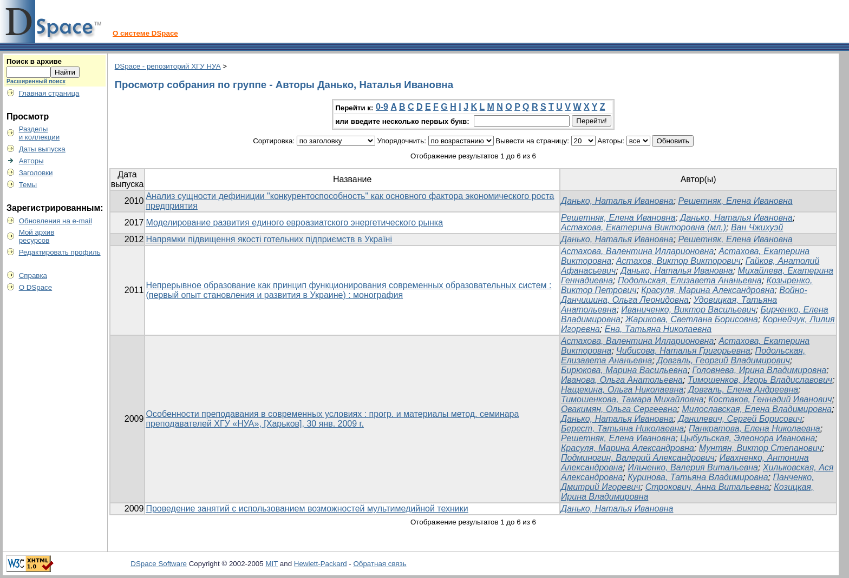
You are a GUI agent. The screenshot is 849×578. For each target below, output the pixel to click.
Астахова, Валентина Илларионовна (637, 251)
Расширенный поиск (36, 81)
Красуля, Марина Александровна (707, 290)
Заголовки (36, 173)
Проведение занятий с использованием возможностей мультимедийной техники (307, 508)
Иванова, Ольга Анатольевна (622, 379)
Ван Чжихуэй (757, 227)
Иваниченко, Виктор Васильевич (688, 309)
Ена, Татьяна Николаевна (658, 329)
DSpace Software (158, 564)
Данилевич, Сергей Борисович (740, 418)
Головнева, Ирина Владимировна (760, 370)
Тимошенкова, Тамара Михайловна (632, 399)
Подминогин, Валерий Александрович (638, 457)
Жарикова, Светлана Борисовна (691, 319)
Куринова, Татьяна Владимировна (698, 477)
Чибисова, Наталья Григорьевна (683, 350)
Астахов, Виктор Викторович (678, 260)
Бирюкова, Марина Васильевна (624, 370)
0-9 (382, 106)
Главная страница (49, 93)
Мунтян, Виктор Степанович (760, 448)
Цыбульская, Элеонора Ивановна (747, 438)
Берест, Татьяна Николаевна (622, 428)
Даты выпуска (42, 149)
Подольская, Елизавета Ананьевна (690, 280)
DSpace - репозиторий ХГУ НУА (168, 66)
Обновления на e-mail (55, 221)
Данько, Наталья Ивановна (617, 200)
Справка (33, 275)
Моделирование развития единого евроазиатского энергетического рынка (294, 222)
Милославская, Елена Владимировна (757, 409)
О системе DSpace (145, 33)
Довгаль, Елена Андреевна (743, 389)
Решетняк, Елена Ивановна (735, 200)
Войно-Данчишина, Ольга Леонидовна (684, 294)
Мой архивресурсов (37, 236)
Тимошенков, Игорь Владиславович (760, 379)
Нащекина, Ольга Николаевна (622, 389)
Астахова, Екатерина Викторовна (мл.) (643, 227)
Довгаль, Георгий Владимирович (723, 360)
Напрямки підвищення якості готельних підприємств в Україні (269, 239)
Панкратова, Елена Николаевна (754, 428)
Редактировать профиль (60, 252)
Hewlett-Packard (320, 564)
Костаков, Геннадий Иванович (770, 399)
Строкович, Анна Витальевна (707, 486)
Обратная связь (379, 564)
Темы (28, 185)
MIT (271, 564)
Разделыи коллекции (39, 133)
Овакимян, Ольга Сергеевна (619, 409)
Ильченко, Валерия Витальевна (693, 467)
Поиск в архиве (34, 61)
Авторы (31, 161)
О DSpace (36, 287)
